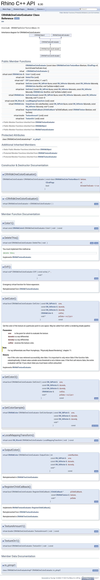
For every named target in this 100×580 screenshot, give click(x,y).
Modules (30, 9)
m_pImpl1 (37, 139)
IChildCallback (49, 110)
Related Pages (19, 9)
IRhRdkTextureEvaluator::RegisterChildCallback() (31, 508)
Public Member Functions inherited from (28, 122)
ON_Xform (19, 101)
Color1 (28, 74)
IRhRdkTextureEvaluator (44, 130)
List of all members (93, 13)
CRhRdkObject (40, 126)
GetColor (29, 84)
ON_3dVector (62, 84)
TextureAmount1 (32, 115)
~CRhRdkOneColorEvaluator (36, 71)
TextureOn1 (30, 119)
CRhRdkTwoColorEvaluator (27, 477)
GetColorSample (32, 95)
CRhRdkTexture (79, 110)
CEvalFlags (91, 65)
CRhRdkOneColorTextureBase (68, 65)
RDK (2, 21)
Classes (40, 9)
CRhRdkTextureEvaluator (45, 122)
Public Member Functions (67, 13)
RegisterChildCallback (34, 110)
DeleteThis (30, 77)
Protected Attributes (81, 13)
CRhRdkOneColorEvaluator (36, 65)
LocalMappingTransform (35, 101)
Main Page (7, 9)
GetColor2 (29, 89)
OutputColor (30, 104)
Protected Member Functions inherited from (29, 153)
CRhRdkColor (17, 74)
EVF (27, 80)
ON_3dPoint (42, 84)
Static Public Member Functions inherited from (26, 149)
